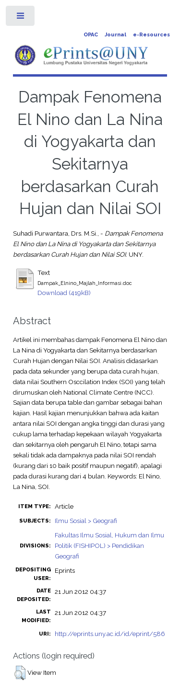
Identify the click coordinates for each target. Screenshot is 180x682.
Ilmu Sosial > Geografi (86, 520)
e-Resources (151, 35)
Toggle (21, 18)
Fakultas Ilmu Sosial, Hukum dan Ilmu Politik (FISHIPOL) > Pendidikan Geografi (109, 545)
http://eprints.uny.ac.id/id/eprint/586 (110, 633)
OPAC (91, 35)
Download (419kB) (64, 292)
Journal (115, 35)
